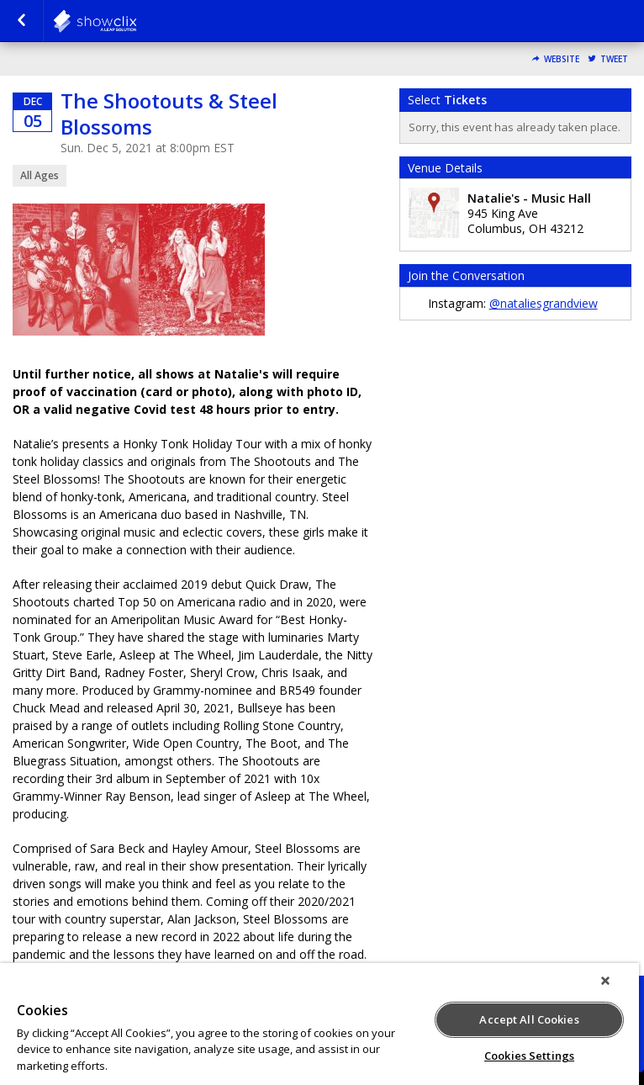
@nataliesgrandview (543, 303)
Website (561, 59)
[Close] (605, 981)
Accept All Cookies (528, 1019)
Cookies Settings (529, 1055)
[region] (319, 1024)
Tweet (614, 59)
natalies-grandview (136, 21)
